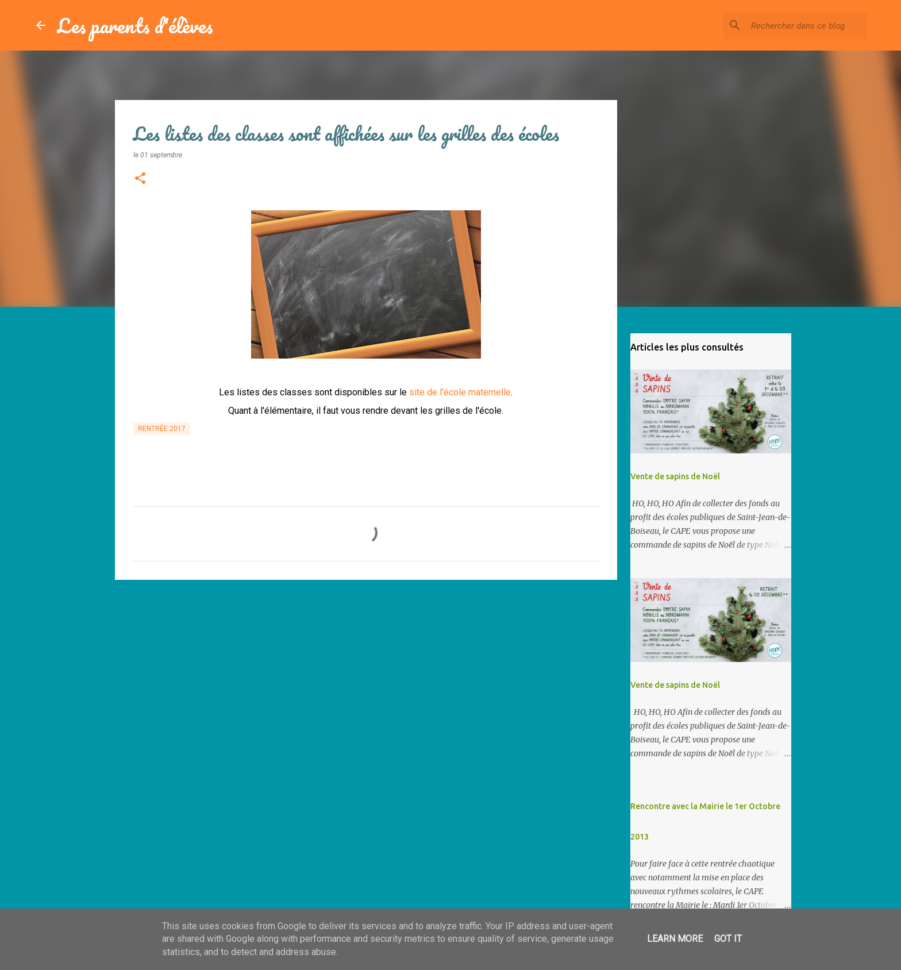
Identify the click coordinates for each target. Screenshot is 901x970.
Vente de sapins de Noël (675, 476)
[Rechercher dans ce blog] (806, 25)
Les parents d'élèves (135, 25)
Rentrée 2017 (162, 429)
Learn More (675, 938)
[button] (140, 179)
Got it (728, 938)
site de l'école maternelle (460, 392)
